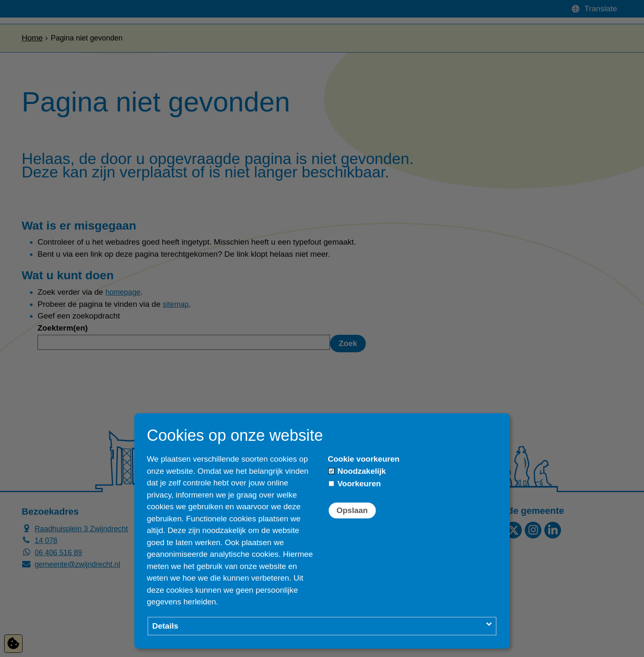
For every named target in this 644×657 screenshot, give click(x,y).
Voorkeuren (355, 483)
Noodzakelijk (357, 471)
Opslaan (352, 510)
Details (165, 626)
